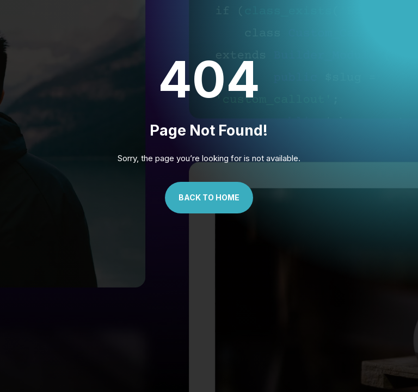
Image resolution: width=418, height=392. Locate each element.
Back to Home (209, 197)
